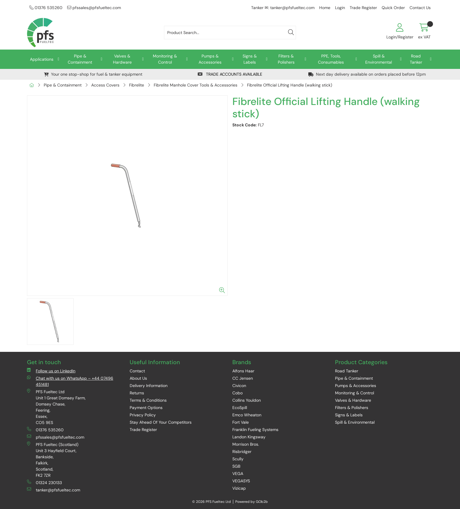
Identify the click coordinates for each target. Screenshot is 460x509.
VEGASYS (241, 480)
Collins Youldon (246, 400)
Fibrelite (136, 85)
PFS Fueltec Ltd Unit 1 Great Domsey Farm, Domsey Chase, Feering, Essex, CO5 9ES (56, 407)
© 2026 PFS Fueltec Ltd (211, 501)
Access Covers (105, 85)
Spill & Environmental (378, 59)
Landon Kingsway (248, 437)
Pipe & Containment (80, 59)
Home (324, 7)
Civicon (239, 385)
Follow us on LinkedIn (51, 371)
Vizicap (239, 488)
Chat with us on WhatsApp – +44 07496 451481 (70, 381)
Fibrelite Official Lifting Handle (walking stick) (289, 85)
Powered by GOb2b (251, 501)
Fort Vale (240, 422)
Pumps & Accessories (210, 59)
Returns (137, 393)
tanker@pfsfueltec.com (53, 490)
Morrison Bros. (245, 444)
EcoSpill (239, 407)
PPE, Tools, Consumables (331, 59)
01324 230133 (44, 482)
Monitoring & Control (165, 59)
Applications (41, 59)
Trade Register (363, 7)
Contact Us (420, 7)
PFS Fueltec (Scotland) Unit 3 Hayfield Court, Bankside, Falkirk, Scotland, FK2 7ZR (52, 460)
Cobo (237, 393)
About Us (138, 378)
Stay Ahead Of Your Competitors (161, 422)
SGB (236, 466)
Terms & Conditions (148, 400)
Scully (237, 459)
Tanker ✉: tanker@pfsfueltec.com (282, 7)
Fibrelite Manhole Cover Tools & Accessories (195, 85)
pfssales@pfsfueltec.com (94, 7)
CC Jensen (242, 378)
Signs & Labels (250, 59)
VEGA (237, 473)
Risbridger (241, 451)
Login (340, 7)
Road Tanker (416, 59)
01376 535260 (45, 7)
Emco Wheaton (246, 415)
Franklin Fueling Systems (255, 429)
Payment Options (146, 407)
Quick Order (393, 7)
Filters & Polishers (286, 59)
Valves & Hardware (122, 59)
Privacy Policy (143, 415)
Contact (137, 371)
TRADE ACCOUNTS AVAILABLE (230, 74)
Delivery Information (149, 385)
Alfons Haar (243, 371)
